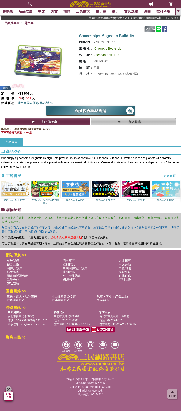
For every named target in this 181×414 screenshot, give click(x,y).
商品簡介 (11, 142)
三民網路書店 (10, 23)
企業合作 (125, 275)
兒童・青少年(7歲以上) (112, 296)
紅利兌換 (125, 279)
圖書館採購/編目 (18, 275)
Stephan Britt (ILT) (106, 54)
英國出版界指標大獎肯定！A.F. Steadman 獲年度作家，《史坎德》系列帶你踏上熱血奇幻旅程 (137, 18)
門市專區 (69, 260)
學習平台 (125, 272)
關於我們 (13, 260)
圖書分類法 (14, 268)
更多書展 (172, 176)
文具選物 (131, 11)
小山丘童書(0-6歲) (64, 296)
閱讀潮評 (69, 279)
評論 (150, 29)
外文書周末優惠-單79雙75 (35, 103)
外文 (54, 11)
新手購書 (13, 272)
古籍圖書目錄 (16, 300)
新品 (26, 11)
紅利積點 (69, 264)
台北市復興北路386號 (21, 316)
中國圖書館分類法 (75, 268)
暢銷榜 (8, 11)
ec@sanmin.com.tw (33, 324)
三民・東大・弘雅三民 (22, 296)
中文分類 (125, 264)
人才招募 (125, 260)
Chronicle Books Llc (107, 48)
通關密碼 (69, 272)
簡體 (67, 11)
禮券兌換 (13, 264)
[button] (178, 193)
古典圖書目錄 (61, 300)
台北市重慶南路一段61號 (114, 316)
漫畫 (147, 11)
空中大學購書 (72, 275)
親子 (115, 11)
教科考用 (164, 11)
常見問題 (125, 268)
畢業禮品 (103, 300)
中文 (41, 11)
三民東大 (83, 11)
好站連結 (13, 283)
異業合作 (13, 279)
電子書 (101, 11)
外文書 (29, 23)
